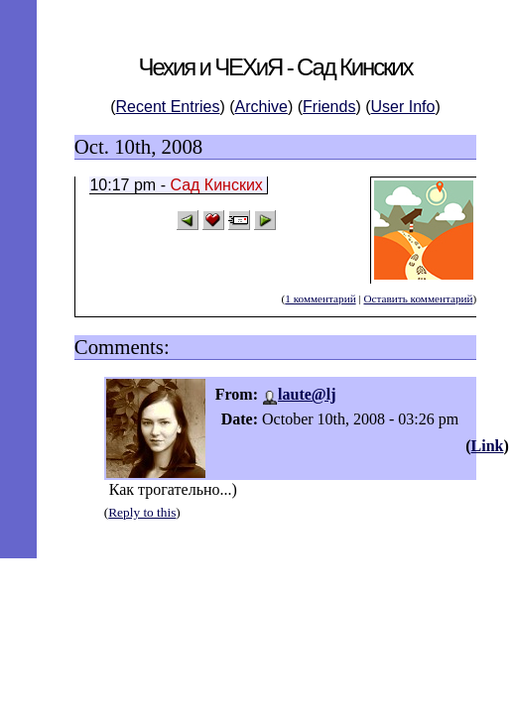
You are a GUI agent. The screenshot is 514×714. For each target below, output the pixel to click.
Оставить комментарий (417, 298)
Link (487, 445)
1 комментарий (320, 298)
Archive (261, 106)
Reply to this (142, 512)
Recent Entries (168, 106)
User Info (403, 106)
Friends (329, 106)
